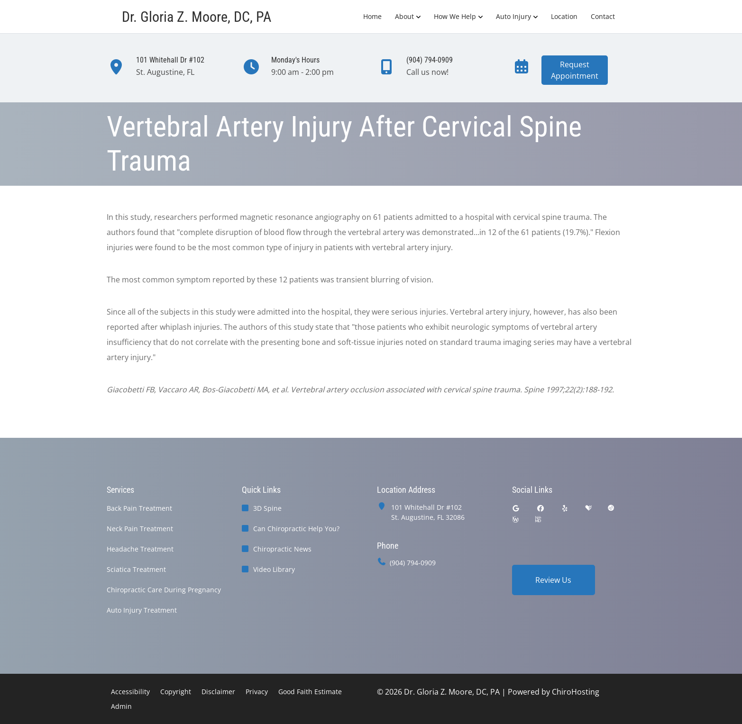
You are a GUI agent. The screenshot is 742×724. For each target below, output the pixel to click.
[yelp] (565, 508)
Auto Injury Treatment (142, 610)
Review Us (553, 580)
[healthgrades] (588, 508)
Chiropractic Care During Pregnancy (164, 589)
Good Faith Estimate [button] (310, 691)
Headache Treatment (140, 548)
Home (372, 16)
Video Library (274, 569)
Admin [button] (121, 706)
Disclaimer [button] (218, 691)
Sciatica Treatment (136, 569)
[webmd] (538, 520)
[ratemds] (611, 508)
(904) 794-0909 (413, 562)
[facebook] (540, 508)
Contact (603, 16)
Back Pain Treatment (139, 508)
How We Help (455, 16)
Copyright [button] (175, 691)
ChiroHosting (575, 692)
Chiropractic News (282, 548)
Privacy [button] (257, 691)
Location (564, 16)
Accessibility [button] (130, 691)
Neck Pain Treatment (140, 528)
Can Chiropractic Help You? (296, 528)
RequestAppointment (574, 70)
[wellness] (515, 520)
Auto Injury (513, 16)
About (404, 16)
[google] (516, 508)
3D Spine (267, 508)
